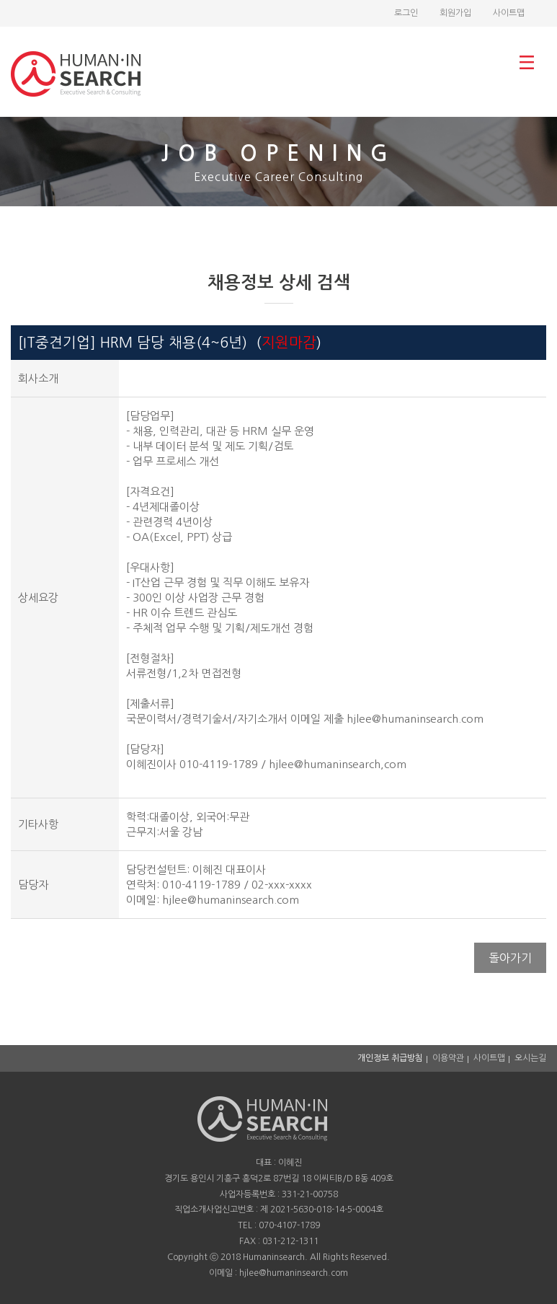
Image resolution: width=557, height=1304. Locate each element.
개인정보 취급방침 (390, 1058)
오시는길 (530, 1058)
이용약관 (448, 1058)
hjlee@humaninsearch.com (230, 899)
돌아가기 (510, 958)
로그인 (406, 13)
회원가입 (455, 13)
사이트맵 (509, 13)
